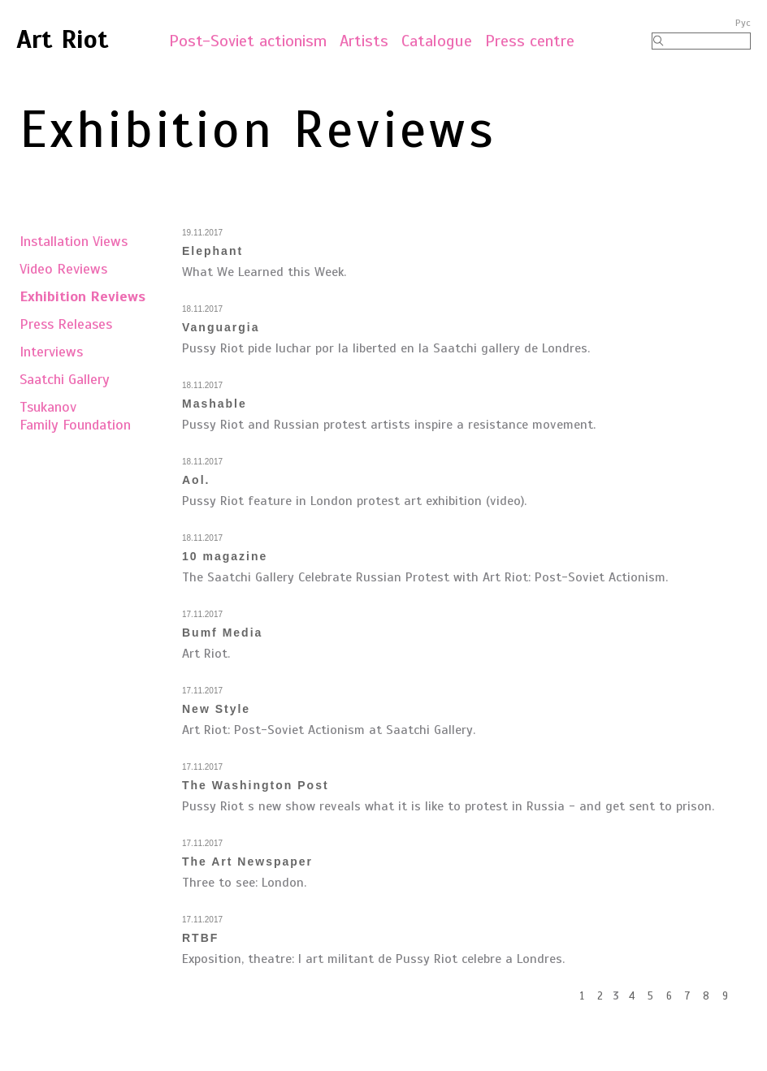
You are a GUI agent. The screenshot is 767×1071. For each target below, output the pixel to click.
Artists (364, 41)
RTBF (200, 937)
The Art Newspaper (247, 861)
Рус (743, 23)
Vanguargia (220, 327)
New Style (216, 708)
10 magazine (224, 556)
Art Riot (62, 39)
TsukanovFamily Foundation (75, 416)
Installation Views (74, 241)
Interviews (51, 352)
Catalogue (436, 41)
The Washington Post (255, 785)
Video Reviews (63, 269)
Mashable (214, 403)
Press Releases (66, 324)
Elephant (212, 250)
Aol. (196, 479)
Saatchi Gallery (65, 379)
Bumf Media (222, 632)
